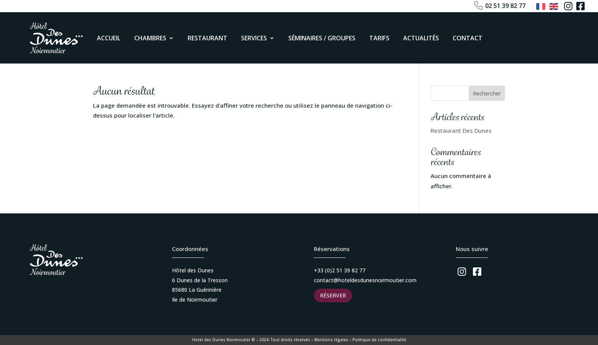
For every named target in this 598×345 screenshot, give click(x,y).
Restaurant (207, 38)
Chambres (150, 38)
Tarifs (379, 38)
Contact (467, 38)
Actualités (421, 38)
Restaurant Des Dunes (461, 130)
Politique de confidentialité (379, 339)
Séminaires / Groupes (321, 38)
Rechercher (487, 93)
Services (254, 38)
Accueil (109, 38)
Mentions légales (331, 339)
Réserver (333, 295)
